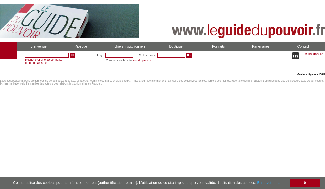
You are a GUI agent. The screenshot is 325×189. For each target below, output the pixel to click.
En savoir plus (268, 183)
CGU (322, 74)
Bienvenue (38, 46)
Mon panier (314, 54)
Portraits (218, 46)
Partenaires (260, 46)
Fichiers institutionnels (128, 46)
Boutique (175, 46)
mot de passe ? (142, 60)
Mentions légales (306, 74)
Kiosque (81, 46)
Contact (303, 46)
